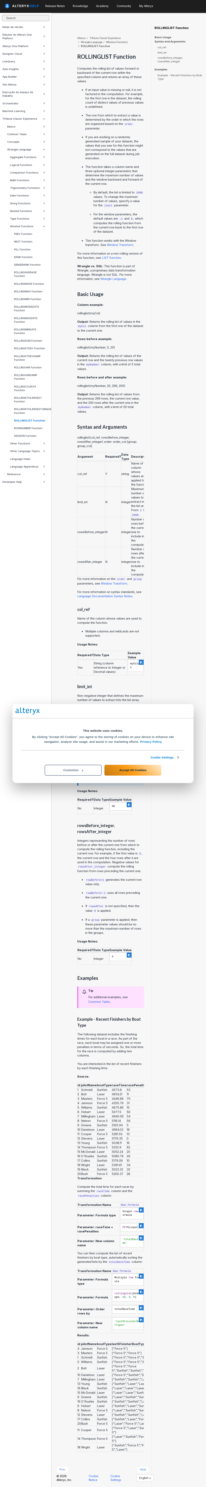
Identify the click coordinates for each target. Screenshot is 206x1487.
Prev (62, 1469)
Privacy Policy (151, 741)
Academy (102, 6)
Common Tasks (26, 134)
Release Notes (55, 6)
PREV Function (23, 233)
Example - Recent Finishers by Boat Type (180, 77)
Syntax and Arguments (169, 41)
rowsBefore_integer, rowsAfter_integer (170, 59)
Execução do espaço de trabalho (23, 93)
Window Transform (120, 245)
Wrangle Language (26, 149)
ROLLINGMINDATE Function (25, 331)
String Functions (27, 203)
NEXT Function (23, 241)
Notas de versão (23, 27)
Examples (160, 69)
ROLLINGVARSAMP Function (25, 376)
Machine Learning (23, 111)
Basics (26, 126)
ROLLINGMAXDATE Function (25, 320)
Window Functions (27, 226)
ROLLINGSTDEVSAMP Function (27, 358)
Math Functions (27, 180)
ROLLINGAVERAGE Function (25, 274)
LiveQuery (23, 61)
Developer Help (23, 481)
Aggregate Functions (27, 157)
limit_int (162, 52)
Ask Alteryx (23, 84)
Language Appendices (27, 466)
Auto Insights (23, 69)
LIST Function (111, 258)
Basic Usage (162, 37)
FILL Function (22, 249)
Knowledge (80, 6)
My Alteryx (146, 6)
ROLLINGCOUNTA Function (25, 388)
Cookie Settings (162, 757)
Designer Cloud (23, 53)
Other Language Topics (27, 451)
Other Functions (27, 443)
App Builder (23, 76)
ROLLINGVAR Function (28, 367)
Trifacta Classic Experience (23, 118)
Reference (26, 474)
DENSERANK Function (27, 264)
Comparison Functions (27, 172)
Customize (73, 770)
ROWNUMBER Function (28, 428)
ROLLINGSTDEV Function (29, 348)
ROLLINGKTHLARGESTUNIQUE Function (31, 410)
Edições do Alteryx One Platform (23, 36)
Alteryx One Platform (23, 46)
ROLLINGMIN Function (27, 299)
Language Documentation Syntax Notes (104, 596)
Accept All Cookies (132, 770)
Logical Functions (27, 164)
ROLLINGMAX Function (28, 291)
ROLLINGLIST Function (29, 420)
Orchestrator (23, 103)
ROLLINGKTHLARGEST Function (28, 399)
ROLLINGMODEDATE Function (26, 308)
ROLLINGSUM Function (28, 340)
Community (124, 6)
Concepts (26, 141)
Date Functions (27, 195)
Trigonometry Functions (27, 187)
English (145, 1478)
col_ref (162, 47)
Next (143, 1469)
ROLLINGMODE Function (29, 283)
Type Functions (27, 218)
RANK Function (23, 257)
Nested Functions (27, 211)
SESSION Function (25, 435)
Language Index (20, 458)
